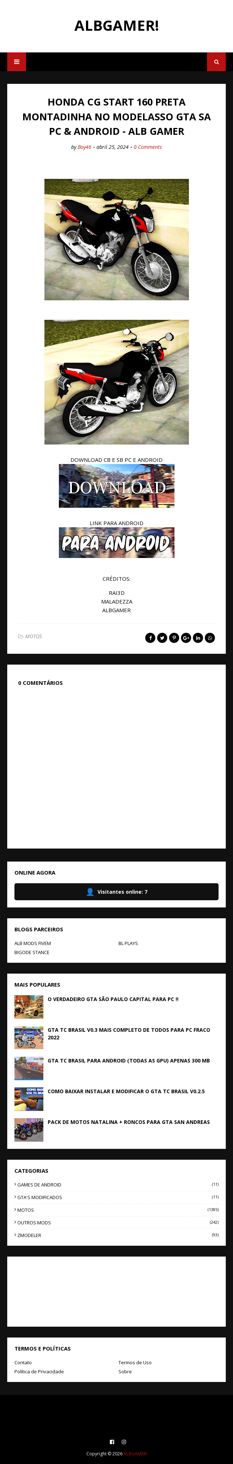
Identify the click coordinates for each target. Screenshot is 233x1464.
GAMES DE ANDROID (118, 1184)
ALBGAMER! (116, 25)
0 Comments (148, 146)
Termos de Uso (135, 1362)
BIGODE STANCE (31, 952)
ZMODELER (118, 1235)
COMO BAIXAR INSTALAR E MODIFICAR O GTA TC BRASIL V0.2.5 (126, 1091)
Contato (23, 1362)
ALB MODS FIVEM (32, 943)
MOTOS (33, 636)
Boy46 (84, 146)
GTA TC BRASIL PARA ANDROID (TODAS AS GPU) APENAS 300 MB (129, 1060)
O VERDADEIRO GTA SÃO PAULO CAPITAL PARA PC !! (113, 999)
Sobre (125, 1371)
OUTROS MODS (118, 1222)
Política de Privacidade (39, 1371)
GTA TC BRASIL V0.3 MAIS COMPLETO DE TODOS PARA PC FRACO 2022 (129, 1033)
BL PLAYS (128, 943)
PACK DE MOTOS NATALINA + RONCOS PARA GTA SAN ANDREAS (129, 1122)
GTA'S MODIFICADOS (118, 1197)
